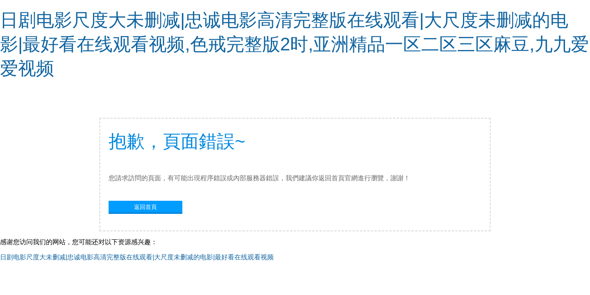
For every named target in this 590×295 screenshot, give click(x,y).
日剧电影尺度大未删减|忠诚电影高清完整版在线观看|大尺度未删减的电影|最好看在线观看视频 (137, 257)
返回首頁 (145, 207)
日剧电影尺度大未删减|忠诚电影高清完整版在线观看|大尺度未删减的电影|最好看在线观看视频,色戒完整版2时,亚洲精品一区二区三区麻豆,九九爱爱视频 (294, 44)
